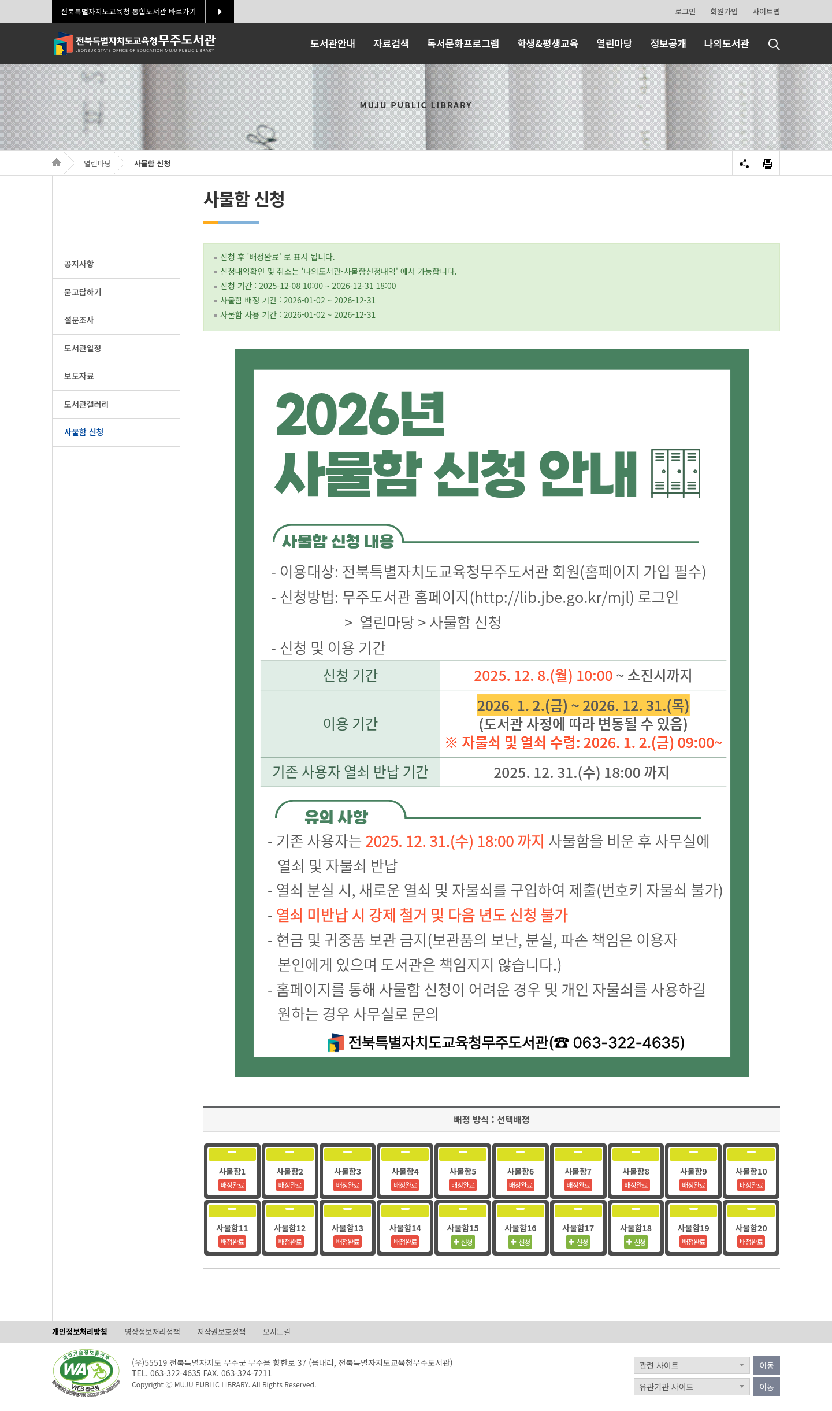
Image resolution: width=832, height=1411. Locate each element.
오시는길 (277, 1332)
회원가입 (724, 11)
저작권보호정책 (221, 1332)
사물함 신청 (152, 163)
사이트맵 (766, 11)
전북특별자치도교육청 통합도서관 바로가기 (128, 11)
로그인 (685, 11)
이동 (766, 1365)
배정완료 (232, 1185)
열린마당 (98, 163)
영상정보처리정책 (152, 1332)
